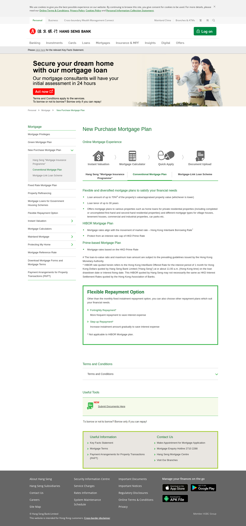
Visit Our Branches (167, 460)
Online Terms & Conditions (54, 10)
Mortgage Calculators (40, 228)
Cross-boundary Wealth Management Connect (89, 20)
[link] (97, 518)
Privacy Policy (77, 10)
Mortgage (45, 110)
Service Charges (84, 486)
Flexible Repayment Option (43, 213)
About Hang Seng (41, 479)
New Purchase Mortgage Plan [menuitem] (44, 150)
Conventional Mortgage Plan (47, 169)
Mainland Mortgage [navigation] (38, 236)
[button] (213, 20)
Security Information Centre (92, 479)
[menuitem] (72, 150)
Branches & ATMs (185, 20)
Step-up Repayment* (101, 321)
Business (53, 20)
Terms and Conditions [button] (100, 373)
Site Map (35, 506)
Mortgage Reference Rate (42, 252)
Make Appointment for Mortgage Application (181, 442)
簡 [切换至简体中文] (207, 20)
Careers (35, 500)
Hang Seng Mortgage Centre (173, 454)
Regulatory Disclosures (133, 493)
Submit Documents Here (111, 406)
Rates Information (85, 493)
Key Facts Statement (101, 442)
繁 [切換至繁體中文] (200, 20)
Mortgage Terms (99, 448)
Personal (37, 20)
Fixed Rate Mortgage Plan (42, 185)
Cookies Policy (93, 10)
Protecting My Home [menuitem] (39, 244)
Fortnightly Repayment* (103, 310)
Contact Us (36, 493)
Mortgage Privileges (39, 134)
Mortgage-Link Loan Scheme (47, 175)
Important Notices (130, 486)
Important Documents (133, 479)
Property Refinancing (39, 193)
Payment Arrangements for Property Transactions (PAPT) (48, 274)
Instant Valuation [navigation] (37, 220)
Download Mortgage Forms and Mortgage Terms (45, 262)
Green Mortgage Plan (40, 142)
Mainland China (162, 20)
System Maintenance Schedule (87, 502)
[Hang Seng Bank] (63, 31)
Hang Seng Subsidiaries (45, 486)
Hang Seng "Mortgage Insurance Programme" (49, 162)
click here (40, 50)
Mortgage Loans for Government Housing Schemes (46, 203)
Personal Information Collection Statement (130, 10)
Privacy (123, 506)
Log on (207, 31)
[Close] (214, 6)
